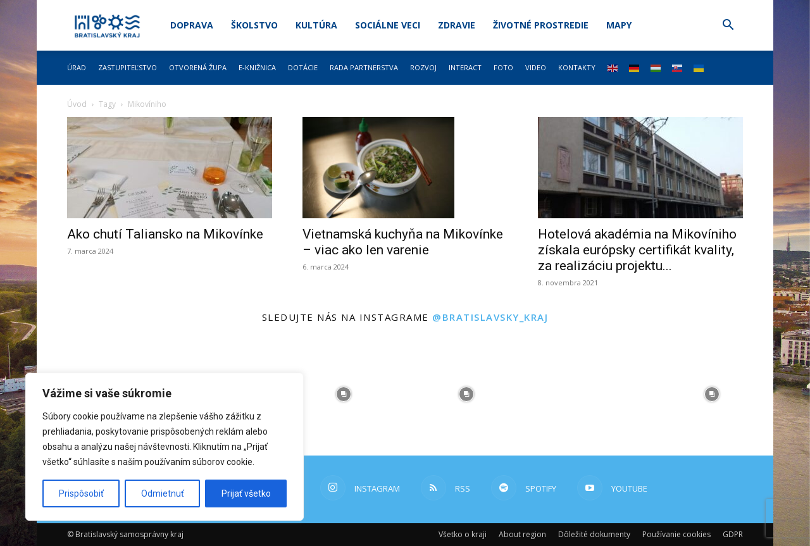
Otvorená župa (198, 67)
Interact (465, 67)
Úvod (77, 104)
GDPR (733, 534)
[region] (164, 447)
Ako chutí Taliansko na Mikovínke (165, 234)
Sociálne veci (387, 25)
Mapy (619, 25)
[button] (728, 26)
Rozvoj (423, 67)
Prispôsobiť (81, 493)
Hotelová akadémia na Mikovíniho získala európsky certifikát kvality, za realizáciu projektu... (637, 249)
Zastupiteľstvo (127, 67)
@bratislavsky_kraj (490, 317)
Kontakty (576, 67)
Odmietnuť (162, 493)
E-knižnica (257, 67)
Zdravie (456, 25)
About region (522, 534)
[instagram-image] (343, 394)
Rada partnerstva (364, 67)
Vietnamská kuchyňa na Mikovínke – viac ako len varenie (402, 241)
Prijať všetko (246, 493)
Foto (503, 67)
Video (535, 67)
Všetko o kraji (463, 534)
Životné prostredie (541, 25)
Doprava (191, 25)
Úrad (76, 67)
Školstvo (254, 25)
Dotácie (303, 67)
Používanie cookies (676, 534)
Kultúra (316, 25)
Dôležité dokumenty (594, 534)
